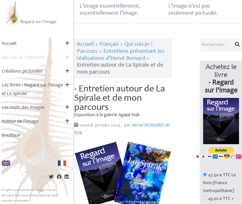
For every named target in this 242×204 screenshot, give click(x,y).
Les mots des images (23, 107)
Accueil (9, 43)
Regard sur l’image (31, 13)
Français (109, 44)
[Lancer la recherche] (237, 45)
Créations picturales (22, 71)
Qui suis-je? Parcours (23, 57)
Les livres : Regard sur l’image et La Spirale (32, 89)
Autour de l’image (20, 121)
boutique (11, 135)
